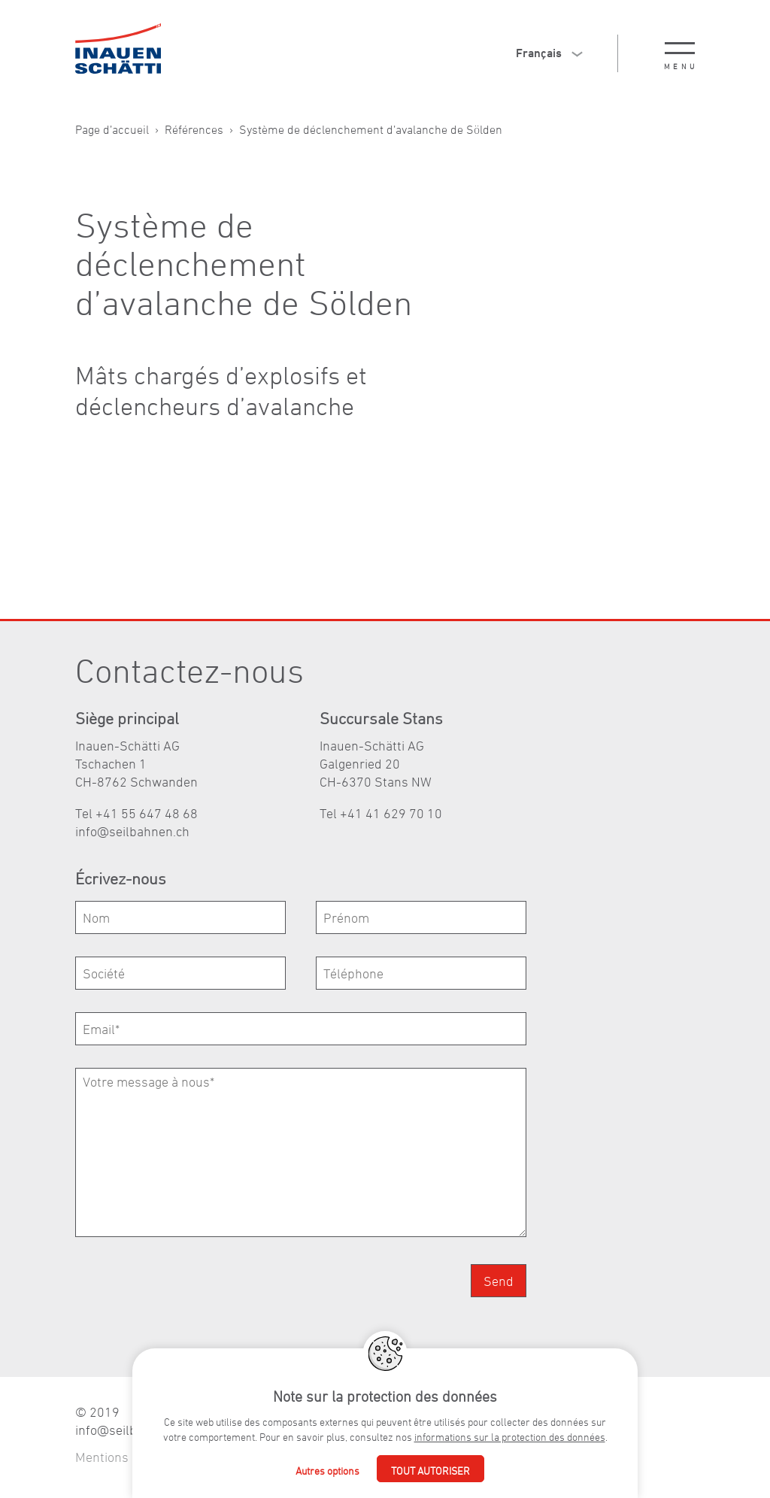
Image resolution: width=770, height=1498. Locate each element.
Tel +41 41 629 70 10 (381, 813)
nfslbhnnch (132, 831)
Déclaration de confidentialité (272, 1457)
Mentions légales (124, 1457)
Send (499, 1281)
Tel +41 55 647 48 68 (136, 813)
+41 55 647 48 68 (529, 1412)
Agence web (399, 1457)
